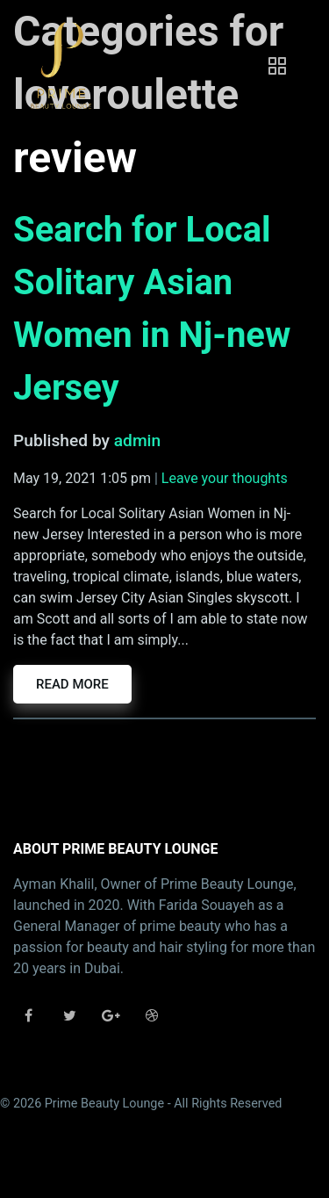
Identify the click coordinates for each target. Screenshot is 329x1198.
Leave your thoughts (224, 478)
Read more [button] (72, 684)
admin (137, 440)
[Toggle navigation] (277, 66)
